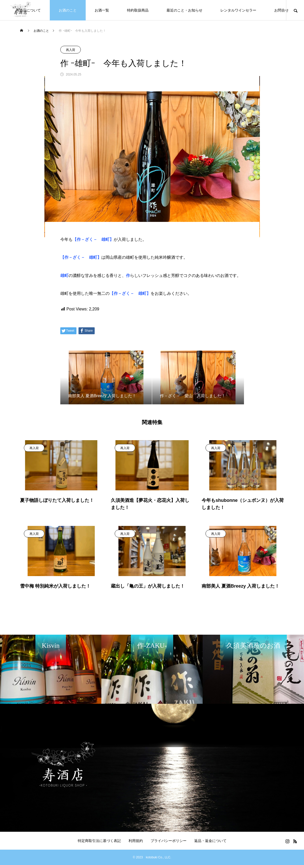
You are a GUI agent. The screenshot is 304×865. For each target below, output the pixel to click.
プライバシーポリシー (169, 841)
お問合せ (281, 10)
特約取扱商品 (138, 10)
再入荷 (70, 50)
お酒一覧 (102, 10)
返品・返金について (210, 841)
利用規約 (136, 841)
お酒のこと (68, 10)
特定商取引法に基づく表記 (99, 841)
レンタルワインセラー (238, 10)
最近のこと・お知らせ (184, 10)
